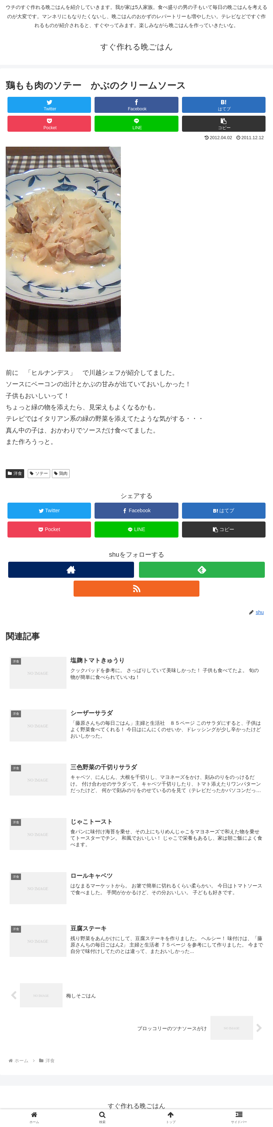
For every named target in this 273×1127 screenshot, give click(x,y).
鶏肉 (61, 473)
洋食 (15, 473)
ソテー (39, 473)
